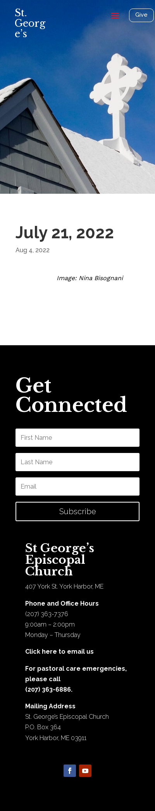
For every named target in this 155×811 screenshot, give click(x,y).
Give (141, 14)
